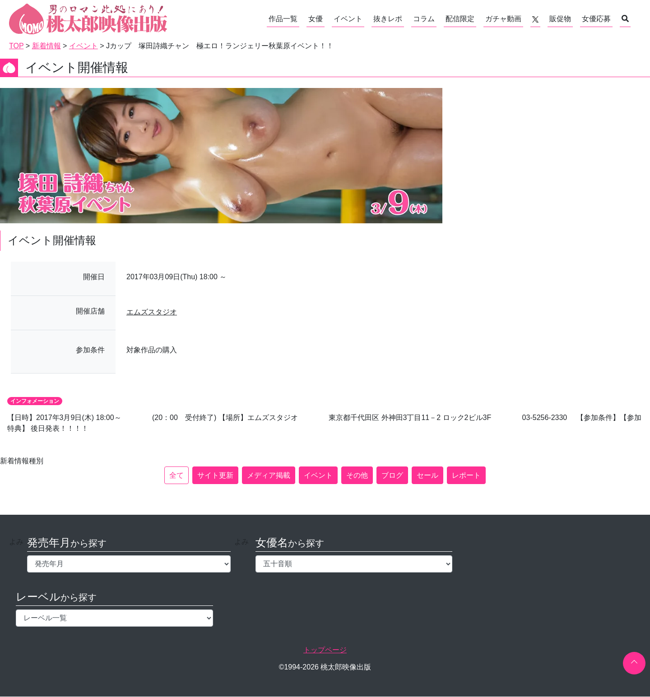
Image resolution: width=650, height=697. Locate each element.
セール (427, 475)
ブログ (392, 475)
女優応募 (596, 19)
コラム (424, 19)
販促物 (560, 19)
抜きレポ (387, 19)
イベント (348, 19)
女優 (315, 19)
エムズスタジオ (151, 312)
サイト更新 (215, 475)
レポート (466, 475)
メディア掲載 (268, 475)
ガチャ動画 (503, 19)
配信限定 (460, 19)
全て (176, 475)
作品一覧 (283, 19)
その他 (357, 475)
